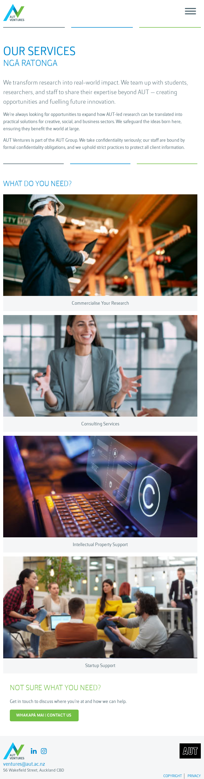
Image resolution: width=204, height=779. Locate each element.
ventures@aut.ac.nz (24, 764)
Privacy (194, 776)
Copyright (172, 776)
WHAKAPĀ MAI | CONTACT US (43, 715)
